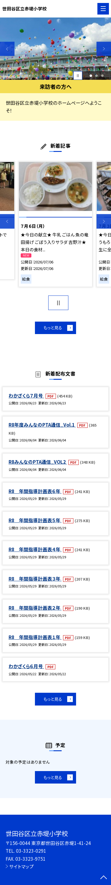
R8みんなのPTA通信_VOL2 (38, 462)
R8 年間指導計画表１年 (35, 637)
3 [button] (102, 75)
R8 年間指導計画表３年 (35, 579)
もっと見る (52, 328)
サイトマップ (21, 866)
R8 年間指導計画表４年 (35, 550)
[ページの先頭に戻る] (103, 878)
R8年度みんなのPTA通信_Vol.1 (42, 425)
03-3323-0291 (31, 850)
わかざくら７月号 (26, 396)
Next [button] (103, 49)
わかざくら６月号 (26, 666)
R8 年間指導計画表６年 (35, 491)
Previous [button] (7, 49)
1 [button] (90, 75)
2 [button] (96, 75)
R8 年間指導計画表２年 (35, 608)
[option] (55, 49)
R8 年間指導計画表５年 (35, 520)
